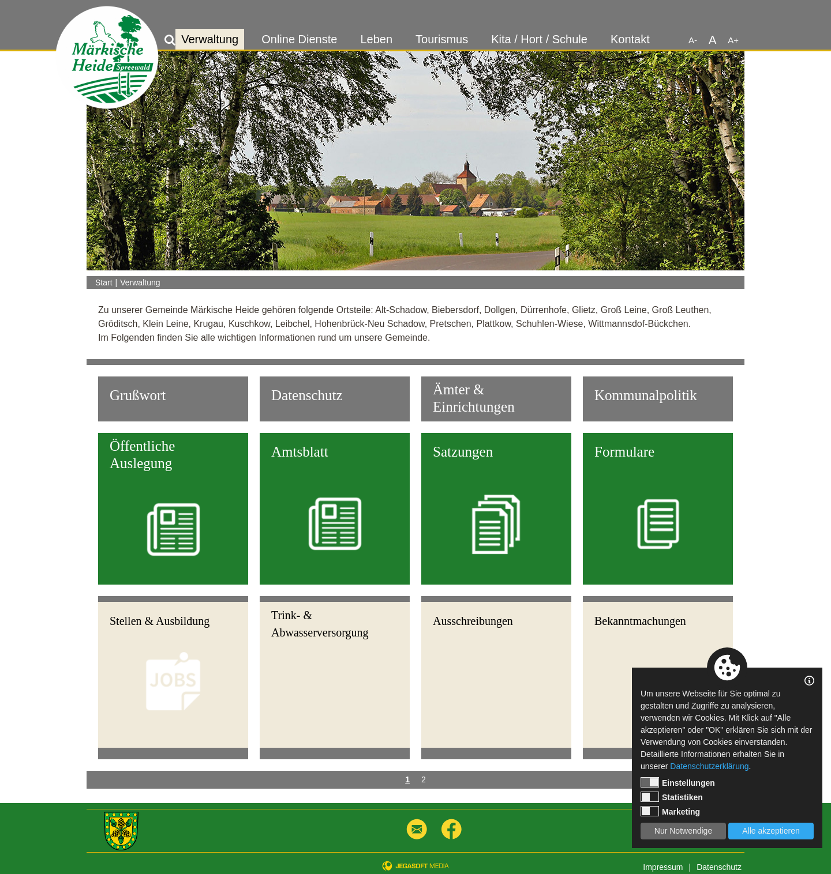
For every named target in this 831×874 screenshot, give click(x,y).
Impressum (663, 867)
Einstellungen (678, 782)
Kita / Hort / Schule (539, 39)
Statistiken (672, 797)
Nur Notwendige (683, 830)
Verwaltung (209, 39)
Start (104, 282)
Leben (376, 39)
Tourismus (441, 39)
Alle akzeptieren (771, 830)
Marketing (670, 811)
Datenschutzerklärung (709, 766)
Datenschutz (719, 867)
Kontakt (630, 39)
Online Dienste (299, 39)
